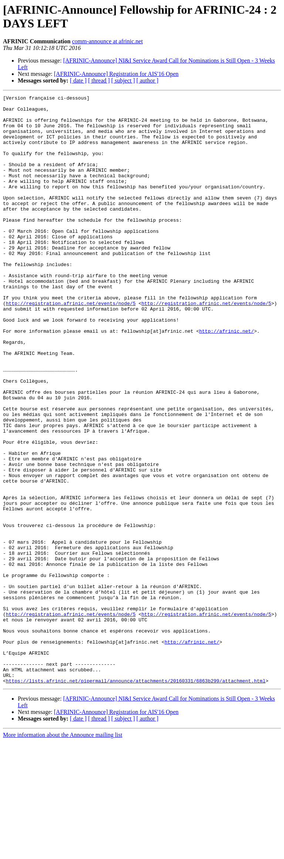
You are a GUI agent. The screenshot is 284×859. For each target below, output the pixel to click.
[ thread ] (99, 80)
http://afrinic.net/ (226, 378)
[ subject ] (123, 80)
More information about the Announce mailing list (62, 852)
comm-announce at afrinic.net (107, 41)
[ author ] (147, 80)
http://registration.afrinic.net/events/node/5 (71, 345)
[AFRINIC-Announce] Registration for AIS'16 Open (116, 74)
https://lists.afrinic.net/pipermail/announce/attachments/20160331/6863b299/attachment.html (136, 798)
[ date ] (78, 80)
